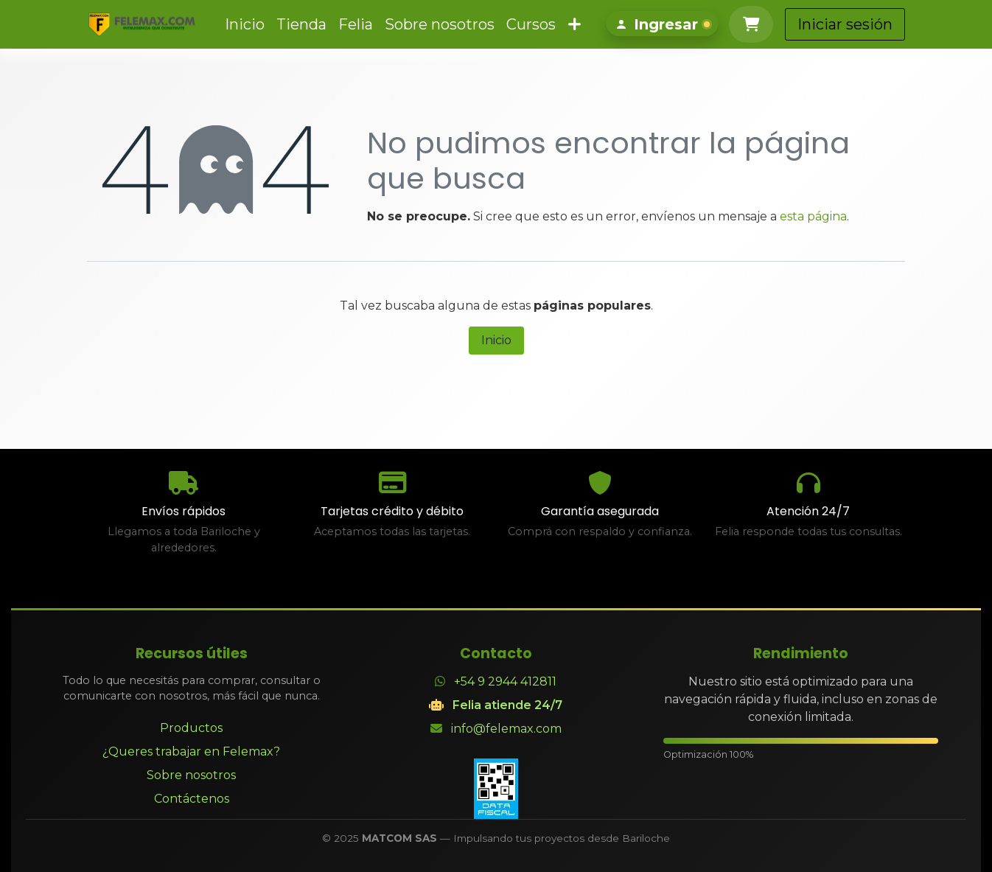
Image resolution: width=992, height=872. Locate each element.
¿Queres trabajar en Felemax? (191, 751)
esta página (813, 216)
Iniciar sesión (917, 24)
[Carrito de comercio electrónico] (824, 24)
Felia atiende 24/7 (507, 705)
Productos (191, 728)
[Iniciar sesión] (735, 24)
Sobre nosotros (191, 775)
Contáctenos (191, 799)
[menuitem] (241, 24)
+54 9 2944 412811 (505, 681)
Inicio (496, 340)
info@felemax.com (506, 729)
